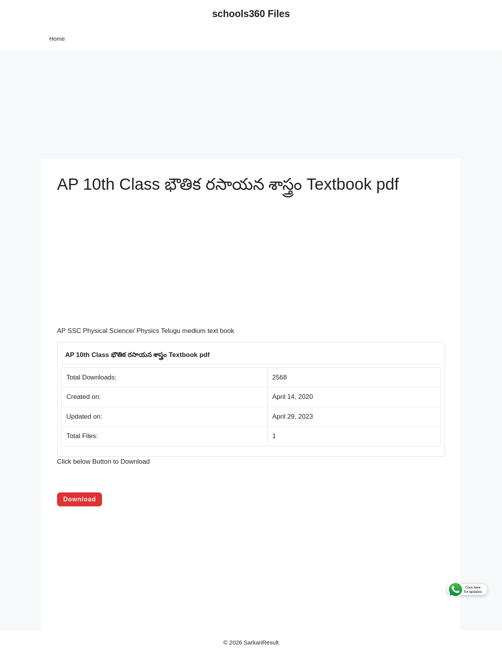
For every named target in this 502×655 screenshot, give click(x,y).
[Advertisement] (233, 104)
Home (57, 38)
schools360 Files (251, 13)
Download (79, 499)
